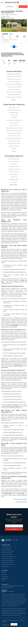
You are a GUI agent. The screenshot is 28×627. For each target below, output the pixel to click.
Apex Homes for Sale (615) (14, 89)
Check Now (14, 529)
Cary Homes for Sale (6, 548)
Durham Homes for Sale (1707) (14, 79)
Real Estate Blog (5, 578)
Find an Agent (5, 576)
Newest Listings (5, 566)
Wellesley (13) (14, 176)
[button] (2, 2)
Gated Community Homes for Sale (14, 138)
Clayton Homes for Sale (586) (14, 94)
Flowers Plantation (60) (14, 158)
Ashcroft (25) (14, 164)
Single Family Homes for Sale (14, 110)
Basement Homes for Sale (14, 140)
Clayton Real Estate (22, 499)
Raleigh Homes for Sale (7, 562)
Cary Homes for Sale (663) (14, 81)
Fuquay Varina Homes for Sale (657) (14, 84)
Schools (14, 148)
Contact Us (4, 574)
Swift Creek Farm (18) (14, 171)
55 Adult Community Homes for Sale (14, 128)
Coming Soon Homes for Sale (14, 133)
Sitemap (3, 580)
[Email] (14, 526)
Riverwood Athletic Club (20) (14, 169)
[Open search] (23, 2)
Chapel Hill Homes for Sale (7, 550)
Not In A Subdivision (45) (14, 161)
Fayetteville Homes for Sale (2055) (14, 76)
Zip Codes (14, 151)
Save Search (23, 6)
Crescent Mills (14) (14, 174)
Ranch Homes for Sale (14, 146)
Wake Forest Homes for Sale (8, 564)
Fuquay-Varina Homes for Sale (8, 556)
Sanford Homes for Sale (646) (14, 86)
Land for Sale (14, 117)
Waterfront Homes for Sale (14, 135)
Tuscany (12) (14, 182)
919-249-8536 (24, 501)
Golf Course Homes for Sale (14, 143)
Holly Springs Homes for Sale (8, 560)
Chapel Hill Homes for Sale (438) (14, 97)
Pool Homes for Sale (14, 125)
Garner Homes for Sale (7, 558)
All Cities (14, 99)
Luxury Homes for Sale (14, 122)
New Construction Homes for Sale (14, 120)
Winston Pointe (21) (14, 166)
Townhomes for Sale (14, 112)
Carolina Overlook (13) (14, 179)
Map (14, 624)
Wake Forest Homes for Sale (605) (14, 92)
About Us (4, 572)
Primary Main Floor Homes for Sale (14, 130)
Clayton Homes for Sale (14, 107)
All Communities (14, 184)
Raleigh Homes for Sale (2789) (14, 74)
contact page (5, 367)
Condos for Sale (14, 115)
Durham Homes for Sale (7, 554)
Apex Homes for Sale (6, 546)
